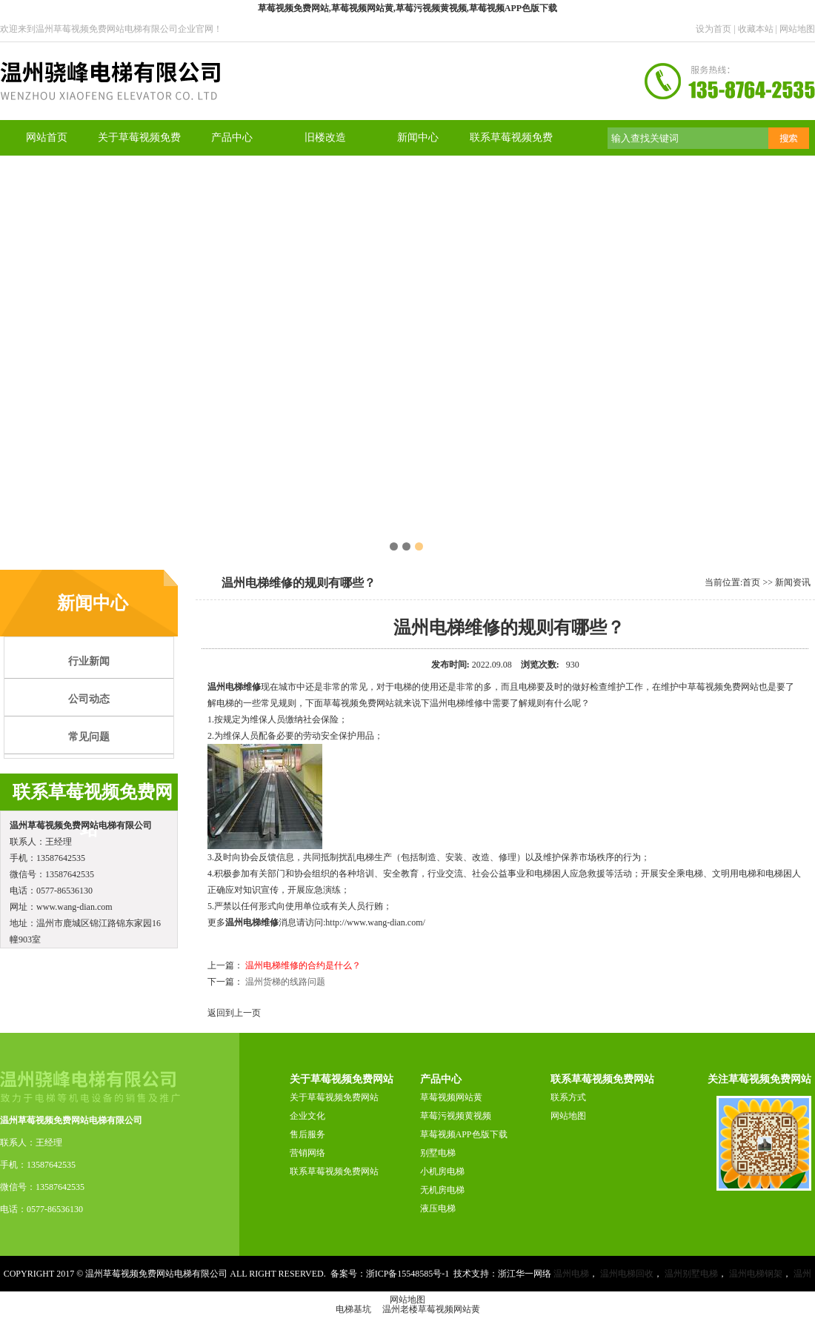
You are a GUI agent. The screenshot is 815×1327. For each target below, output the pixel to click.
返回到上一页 (234, 1013)
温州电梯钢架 (755, 1273)
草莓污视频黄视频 (455, 1116)
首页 (751, 582)
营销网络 (307, 1153)
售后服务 (307, 1134)
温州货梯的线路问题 (285, 982)
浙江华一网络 (524, 1273)
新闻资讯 (793, 582)
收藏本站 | (758, 29)
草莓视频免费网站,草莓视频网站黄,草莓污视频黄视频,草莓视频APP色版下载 (407, 8)
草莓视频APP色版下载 (464, 1134)
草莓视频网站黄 (451, 1097)
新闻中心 (418, 137)
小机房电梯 (442, 1171)
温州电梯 (571, 1273)
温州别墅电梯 (691, 1273)
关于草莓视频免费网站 (334, 1097)
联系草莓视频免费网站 (334, 1171)
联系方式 (568, 1097)
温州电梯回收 (626, 1273)
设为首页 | (716, 29)
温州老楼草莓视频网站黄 (431, 1309)
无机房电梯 (442, 1190)
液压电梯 (438, 1208)
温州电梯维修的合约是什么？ (303, 965)
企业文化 (307, 1116)
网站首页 (46, 137)
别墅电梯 (438, 1153)
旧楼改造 (325, 137)
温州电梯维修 (234, 687)
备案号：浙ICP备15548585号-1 (390, 1273)
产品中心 (232, 137)
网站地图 (797, 29)
